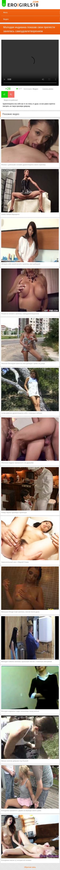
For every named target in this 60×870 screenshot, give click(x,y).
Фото (5, 12)
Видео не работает (11, 100)
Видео (6, 19)
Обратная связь (30, 867)
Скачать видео (47, 89)
